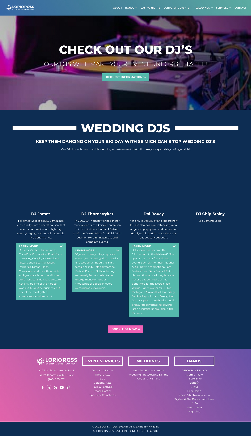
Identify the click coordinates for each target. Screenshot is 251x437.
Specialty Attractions (102, 396)
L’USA (194, 404)
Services (222, 7)
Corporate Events (176, 7)
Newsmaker (194, 408)
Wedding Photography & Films (148, 375)
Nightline (194, 412)
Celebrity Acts (102, 383)
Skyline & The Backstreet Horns (194, 400)
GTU (155, 432)
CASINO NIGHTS (151, 7)
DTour (194, 387)
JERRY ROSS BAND (194, 371)
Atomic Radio (194, 375)
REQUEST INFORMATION (124, 77)
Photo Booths (102, 392)
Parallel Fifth (194, 379)
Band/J (194, 383)
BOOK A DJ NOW (124, 330)
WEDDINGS (203, 7)
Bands (129, 7)
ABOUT (117, 7)
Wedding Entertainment (148, 371)
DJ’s (102, 379)
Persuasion (194, 392)
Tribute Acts (102, 375)
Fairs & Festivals (103, 387)
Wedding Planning (148, 379)
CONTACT (240, 7)
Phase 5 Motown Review (194, 396)
